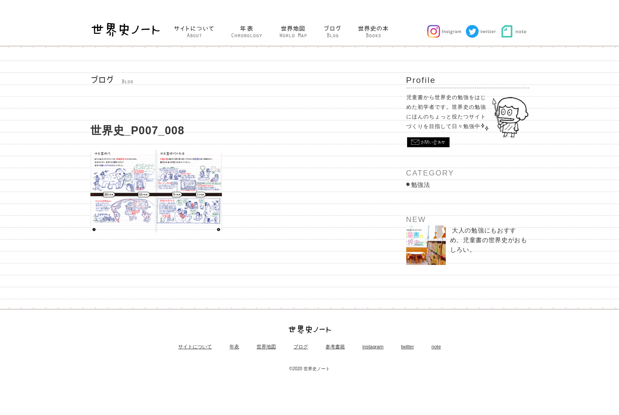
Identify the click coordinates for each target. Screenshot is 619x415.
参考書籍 (335, 346)
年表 (234, 346)
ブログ (300, 346)
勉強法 (420, 184)
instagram (372, 346)
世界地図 (266, 346)
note (436, 346)
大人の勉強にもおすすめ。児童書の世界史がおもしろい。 (466, 245)
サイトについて (195, 346)
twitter (407, 346)
